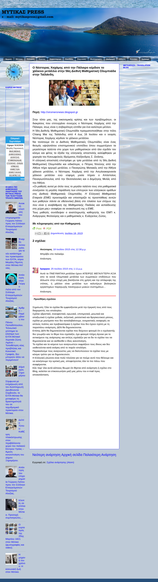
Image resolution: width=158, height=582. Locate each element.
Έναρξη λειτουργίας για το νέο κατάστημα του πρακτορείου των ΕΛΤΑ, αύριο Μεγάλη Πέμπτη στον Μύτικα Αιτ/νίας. (15, 253)
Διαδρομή (110, 59)
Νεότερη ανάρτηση (46, 455)
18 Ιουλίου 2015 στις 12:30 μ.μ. (69, 249)
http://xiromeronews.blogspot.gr (59, 112)
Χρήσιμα (145, 59)
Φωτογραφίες (96, 59)
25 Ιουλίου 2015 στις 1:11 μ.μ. (67, 268)
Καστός (42, 59)
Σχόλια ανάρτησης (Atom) (60, 462)
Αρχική (8, 59)
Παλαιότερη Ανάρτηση (99, 455)
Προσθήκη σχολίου (45, 299)
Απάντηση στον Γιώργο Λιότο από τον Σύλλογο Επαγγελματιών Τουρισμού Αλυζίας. (15, 288)
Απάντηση (45, 258)
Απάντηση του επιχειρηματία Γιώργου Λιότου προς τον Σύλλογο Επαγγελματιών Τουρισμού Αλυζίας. (15, 480)
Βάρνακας (81, 59)
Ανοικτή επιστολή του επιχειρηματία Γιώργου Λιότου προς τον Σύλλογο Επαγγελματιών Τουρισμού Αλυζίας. (15, 217)
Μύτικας (19, 59)
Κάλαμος (31, 59)
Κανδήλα (69, 59)
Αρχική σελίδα (71, 455)
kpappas (45, 268)
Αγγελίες (133, 59)
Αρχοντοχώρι (55, 59)
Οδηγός (122, 59)
